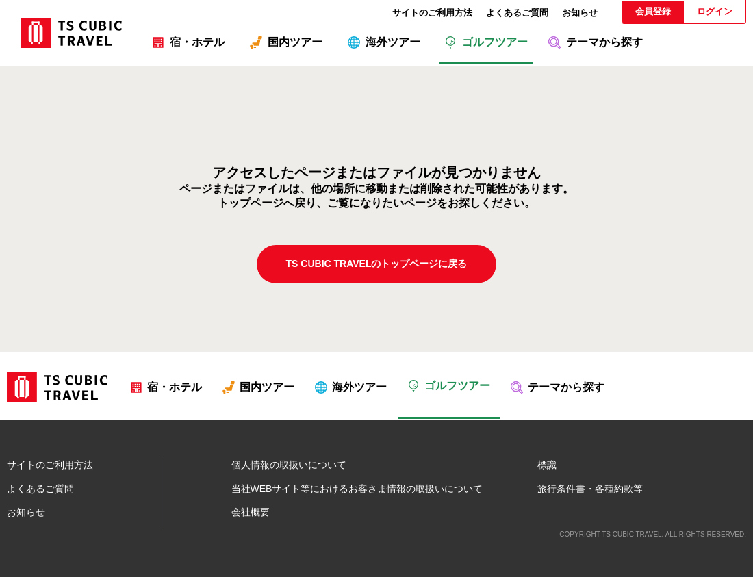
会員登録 (653, 11)
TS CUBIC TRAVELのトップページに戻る (377, 263)
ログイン (714, 11)
